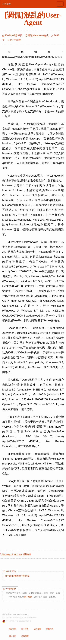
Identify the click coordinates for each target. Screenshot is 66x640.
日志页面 (37, 629)
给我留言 (25, 636)
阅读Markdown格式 (38, 35)
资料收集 (27, 554)
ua (20, 554)
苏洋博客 (6, 4)
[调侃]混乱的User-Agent (33, 18)
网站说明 (12, 636)
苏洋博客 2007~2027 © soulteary (15, 614)
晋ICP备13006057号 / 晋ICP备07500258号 (19, 618)
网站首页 (12, 629)
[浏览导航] (60, 4)
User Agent (7, 554)
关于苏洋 (24, 629)
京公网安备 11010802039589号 (18, 621)
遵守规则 (28, 597)
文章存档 (49, 629)
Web (16, 554)
